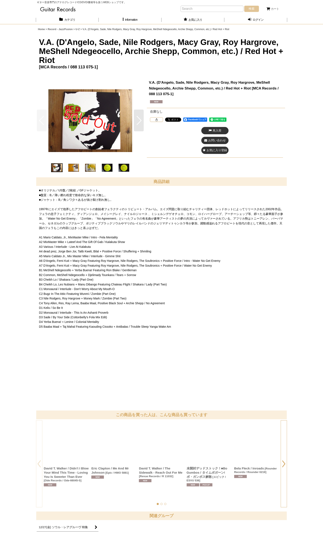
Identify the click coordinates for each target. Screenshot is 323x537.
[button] (130, 19)
